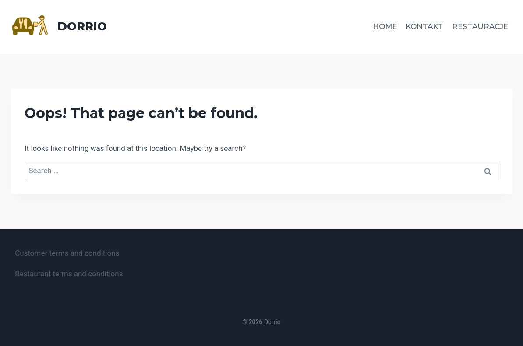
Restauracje (480, 26)
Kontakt (424, 26)
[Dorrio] (59, 26)
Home (385, 26)
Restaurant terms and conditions (69, 273)
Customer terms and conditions (67, 253)
